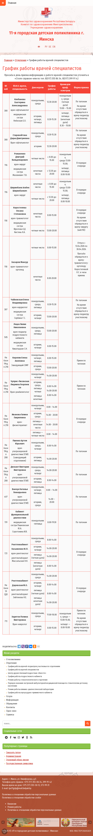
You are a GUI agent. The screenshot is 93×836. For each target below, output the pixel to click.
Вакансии (12, 804)
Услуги (9, 696)
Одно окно (11, 711)
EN (53, 46)
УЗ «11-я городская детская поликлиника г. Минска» (33, 831)
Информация (12, 700)
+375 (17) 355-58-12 (31, 785)
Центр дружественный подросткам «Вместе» (27, 673)
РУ (46, 46)
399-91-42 (47, 782)
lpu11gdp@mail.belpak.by (20, 788)
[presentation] (3, 822)
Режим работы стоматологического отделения (27, 680)
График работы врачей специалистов (23, 669)
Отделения (20, 60)
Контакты (10, 707)
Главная (8, 60)
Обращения (11, 703)
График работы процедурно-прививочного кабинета (30, 692)
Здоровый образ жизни (17, 759)
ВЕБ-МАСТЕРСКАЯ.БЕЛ (80, 831)
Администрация (13, 756)
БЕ (50, 46)
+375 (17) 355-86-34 (33, 782)
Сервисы (10, 714)
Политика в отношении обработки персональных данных (29, 794)
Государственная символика (19, 763)
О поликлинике (13, 659)
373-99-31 (45, 785)
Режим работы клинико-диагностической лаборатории (31, 689)
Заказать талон (13, 752)
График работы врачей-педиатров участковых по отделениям (34, 666)
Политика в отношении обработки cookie (21, 797)
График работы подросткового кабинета (25, 676)
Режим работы (14, 807)
